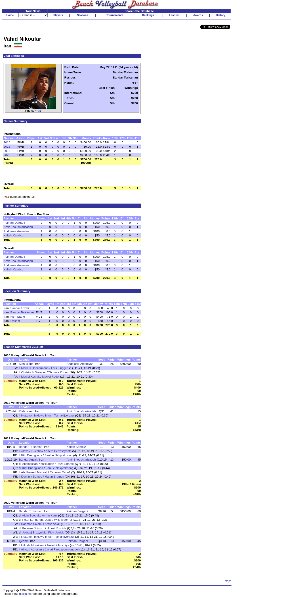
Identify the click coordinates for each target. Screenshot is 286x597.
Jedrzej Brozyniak (34, 532)
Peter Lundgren (32, 519)
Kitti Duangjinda (31, 455)
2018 (7, 146)
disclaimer (26, 593)
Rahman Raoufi (60, 472)
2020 (7, 155)
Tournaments (114, 15)
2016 (7, 142)
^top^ (228, 581)
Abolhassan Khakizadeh (38, 463)
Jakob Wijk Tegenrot (58, 519)
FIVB (38, 110)
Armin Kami (49, 515)
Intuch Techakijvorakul (59, 415)
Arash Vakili (52, 524)
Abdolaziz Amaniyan (17, 231)
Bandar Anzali (19, 308)
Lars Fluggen (59, 368)
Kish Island (17, 316)
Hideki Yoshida (56, 528)
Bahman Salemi (31, 524)
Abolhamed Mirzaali (34, 472)
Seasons (82, 15)
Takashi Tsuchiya (58, 545)
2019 (7, 151)
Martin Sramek (54, 476)
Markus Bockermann (34, 368)
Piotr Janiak (56, 532)
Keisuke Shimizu (33, 528)
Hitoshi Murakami (32, 545)
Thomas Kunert (58, 372)
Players (58, 15)
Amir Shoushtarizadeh (18, 227)
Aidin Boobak (31, 515)
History (220, 15)
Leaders (174, 15)
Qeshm (15, 321)
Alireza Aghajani (31, 549)
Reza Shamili (65, 463)
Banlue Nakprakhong (58, 455)
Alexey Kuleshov (32, 451)
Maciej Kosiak (30, 376)
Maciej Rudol (50, 376)
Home (10, 15)
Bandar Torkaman (22, 312)
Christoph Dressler (33, 372)
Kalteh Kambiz (13, 235)
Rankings (148, 15)
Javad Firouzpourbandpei (61, 549)
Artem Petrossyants (58, 451)
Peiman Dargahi (14, 222)
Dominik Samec (31, 476)
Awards (198, 15)
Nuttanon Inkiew (32, 415)
